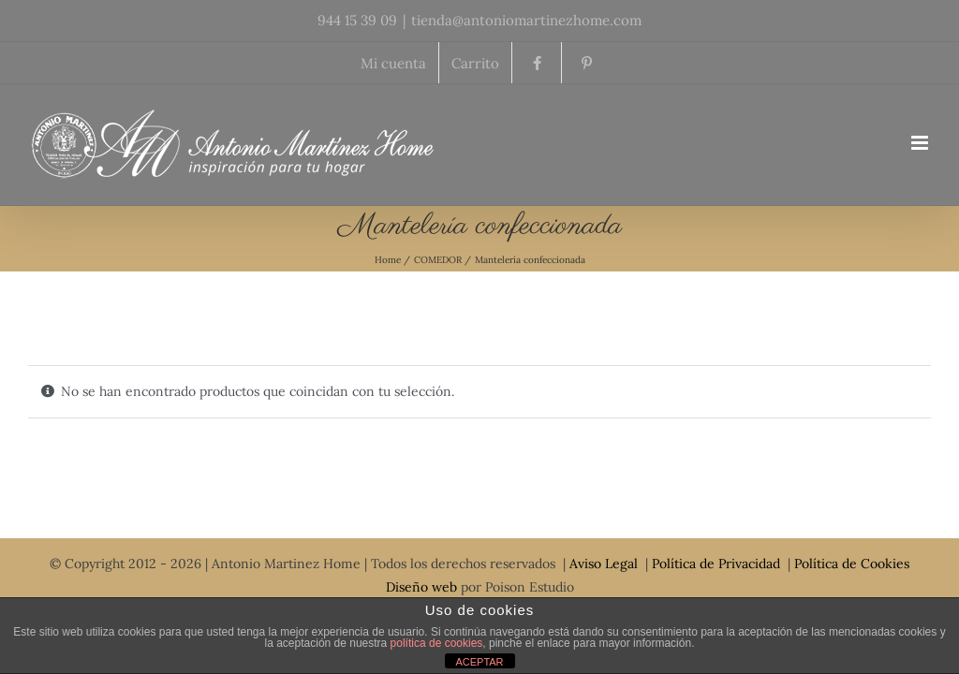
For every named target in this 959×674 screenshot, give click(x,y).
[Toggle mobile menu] (921, 143)
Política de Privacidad (716, 563)
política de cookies (437, 643)
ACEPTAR (479, 661)
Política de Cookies (851, 563)
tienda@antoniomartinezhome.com (526, 20)
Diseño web (421, 587)
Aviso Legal (603, 563)
